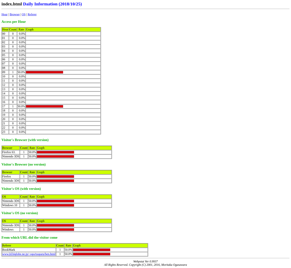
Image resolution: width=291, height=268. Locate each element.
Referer (32, 14)
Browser (15, 14)
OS (24, 14)
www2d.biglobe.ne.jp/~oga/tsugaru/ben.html (28, 254)
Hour (4, 14)
